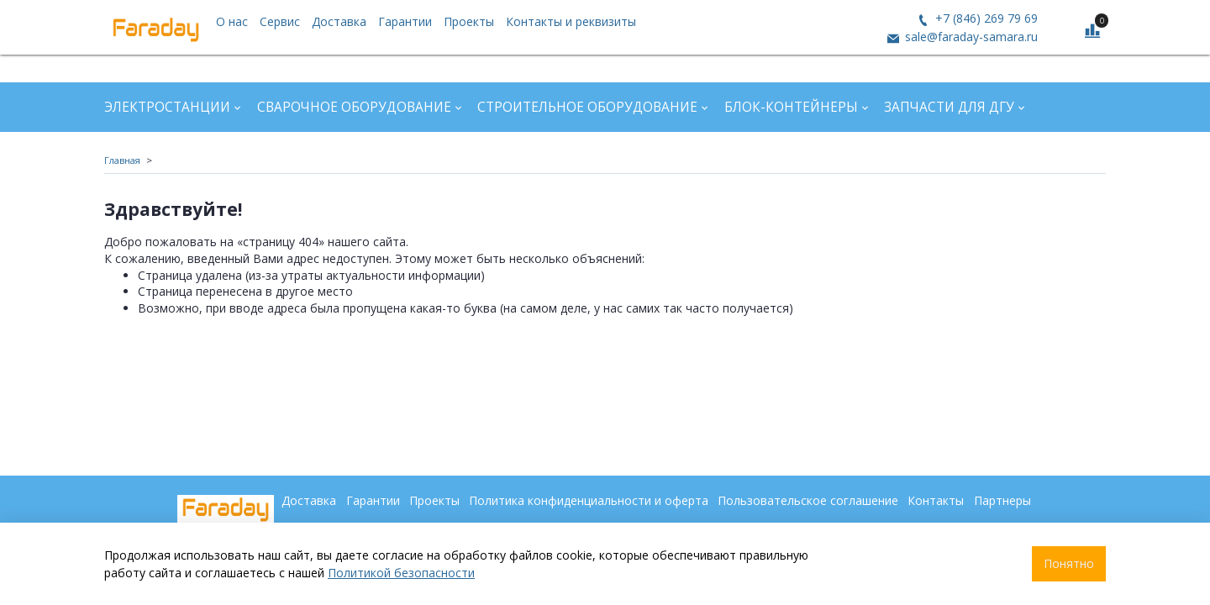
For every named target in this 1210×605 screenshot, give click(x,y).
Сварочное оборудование (354, 107)
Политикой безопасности (401, 573)
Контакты (936, 500)
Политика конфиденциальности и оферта (588, 500)
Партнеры (1002, 500)
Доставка (339, 21)
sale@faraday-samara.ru (970, 37)
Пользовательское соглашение (808, 500)
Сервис (280, 21)
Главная (122, 160)
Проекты (469, 21)
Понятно (1069, 563)
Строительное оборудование (587, 107)
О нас (232, 21)
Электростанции (167, 107)
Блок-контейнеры (791, 107)
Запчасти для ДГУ (949, 107)
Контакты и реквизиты (571, 21)
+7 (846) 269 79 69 (985, 18)
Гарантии (405, 21)
